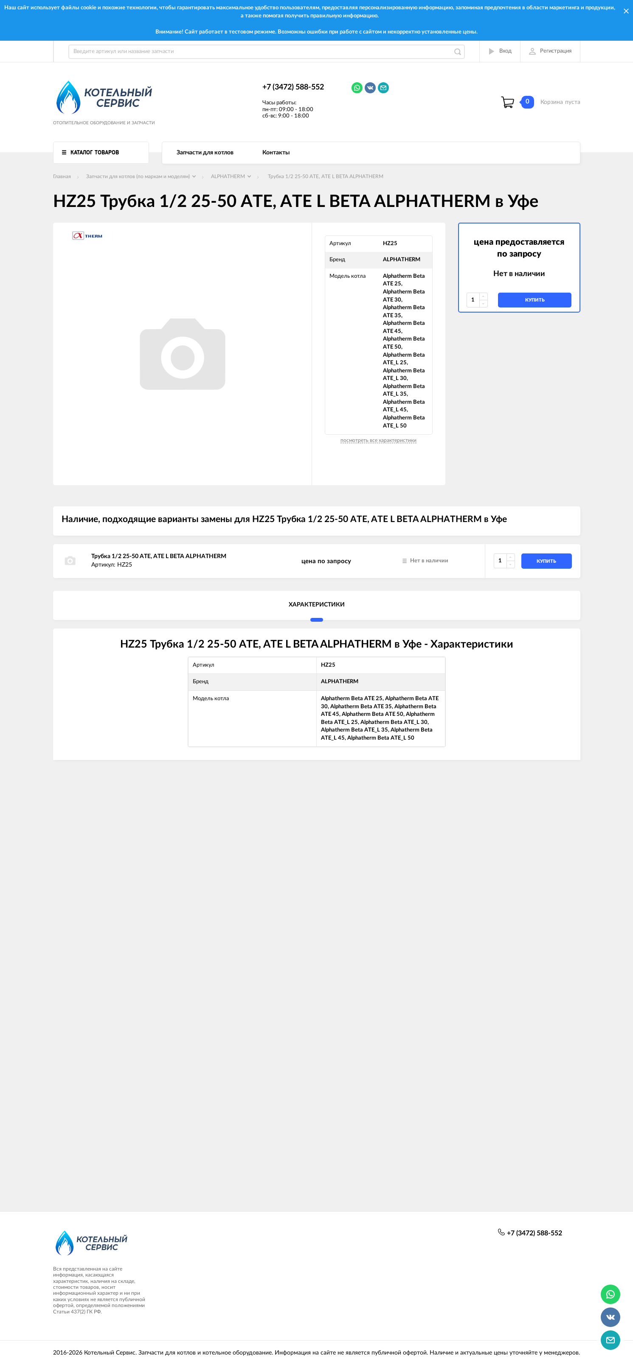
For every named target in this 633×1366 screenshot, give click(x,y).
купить (535, 300)
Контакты (276, 153)
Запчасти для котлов (205, 153)
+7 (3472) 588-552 (293, 87)
